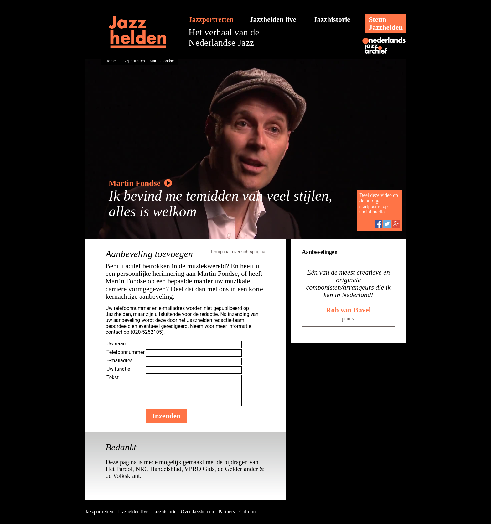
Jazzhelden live (273, 20)
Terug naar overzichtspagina (237, 251)
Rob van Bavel (348, 310)
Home (111, 61)
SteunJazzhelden (386, 23)
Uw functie (118, 369)
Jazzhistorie (331, 20)
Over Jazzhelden (197, 511)
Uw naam (116, 344)
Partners (227, 511)
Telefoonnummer (125, 352)
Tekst (112, 377)
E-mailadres (119, 361)
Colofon (247, 511)
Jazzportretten (211, 20)
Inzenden (166, 416)
